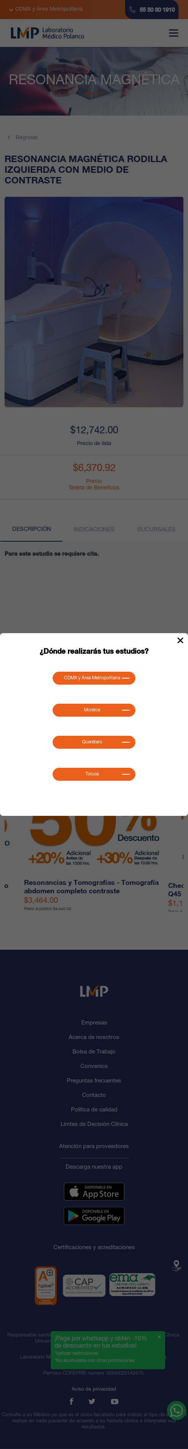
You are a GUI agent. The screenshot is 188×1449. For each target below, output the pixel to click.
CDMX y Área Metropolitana (92, 678)
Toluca (92, 774)
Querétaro (92, 742)
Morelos (92, 710)
